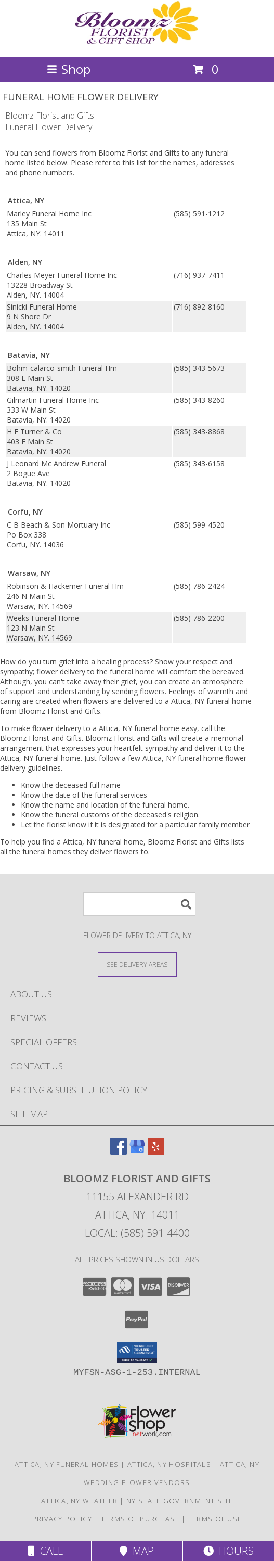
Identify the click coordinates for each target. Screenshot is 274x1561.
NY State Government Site (179, 1500)
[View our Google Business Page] (137, 1151)
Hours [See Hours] (228, 1551)
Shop (68, 69)
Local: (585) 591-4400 (137, 1233)
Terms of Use (215, 1519)
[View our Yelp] (156, 1151)
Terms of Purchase (140, 1519)
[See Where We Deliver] (137, 964)
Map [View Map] (137, 1551)
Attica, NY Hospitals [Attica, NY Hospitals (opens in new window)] (169, 1464)
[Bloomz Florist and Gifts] (137, 41)
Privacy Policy (62, 1519)
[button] (137, 1352)
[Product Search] (139, 904)
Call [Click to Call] (45, 1551)
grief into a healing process (104, 662)
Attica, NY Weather (79, 1500)
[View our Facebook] (118, 1151)
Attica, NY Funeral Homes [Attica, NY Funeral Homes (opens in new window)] (67, 1464)
